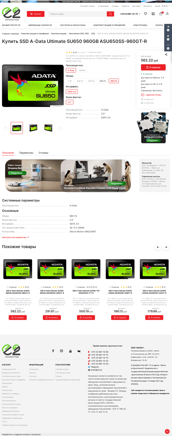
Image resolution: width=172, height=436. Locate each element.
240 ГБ (91, 81)
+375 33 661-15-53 (99, 364)
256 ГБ (80, 81)
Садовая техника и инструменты (15, 425)
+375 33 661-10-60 (99, 352)
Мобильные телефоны (10, 394)
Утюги (4, 422)
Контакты (33, 376)
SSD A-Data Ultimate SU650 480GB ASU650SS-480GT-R (52, 292)
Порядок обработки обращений (67, 380)
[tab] (9, 152)
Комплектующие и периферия (109, 25)
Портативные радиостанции (13, 415)
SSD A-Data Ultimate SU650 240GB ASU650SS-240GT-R (154, 292)
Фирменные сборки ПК (40, 25)
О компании (33, 369)
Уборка (159, 25)
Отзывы (58, 376)
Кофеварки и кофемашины (12, 418)
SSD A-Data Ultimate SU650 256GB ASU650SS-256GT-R (120, 292)
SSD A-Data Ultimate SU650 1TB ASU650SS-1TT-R (86, 292)
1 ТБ (70, 81)
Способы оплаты (62, 369)
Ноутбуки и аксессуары (72, 25)
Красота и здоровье (10, 408)
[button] (166, 6)
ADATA (82, 70)
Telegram (93, 367)
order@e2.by (96, 370)
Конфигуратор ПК (11, 25)
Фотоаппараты (8, 397)
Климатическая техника (11, 404)
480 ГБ (102, 81)
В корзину (153, 67)
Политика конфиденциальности (41, 380)
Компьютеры (7, 390)
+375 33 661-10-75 (99, 358)
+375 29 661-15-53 (99, 361)
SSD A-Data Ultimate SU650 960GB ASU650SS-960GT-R (18, 292)
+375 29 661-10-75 (99, 355)
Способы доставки (62, 373)
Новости (32, 373)
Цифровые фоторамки (10, 411)
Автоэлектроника (9, 401)
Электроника (140, 25)
